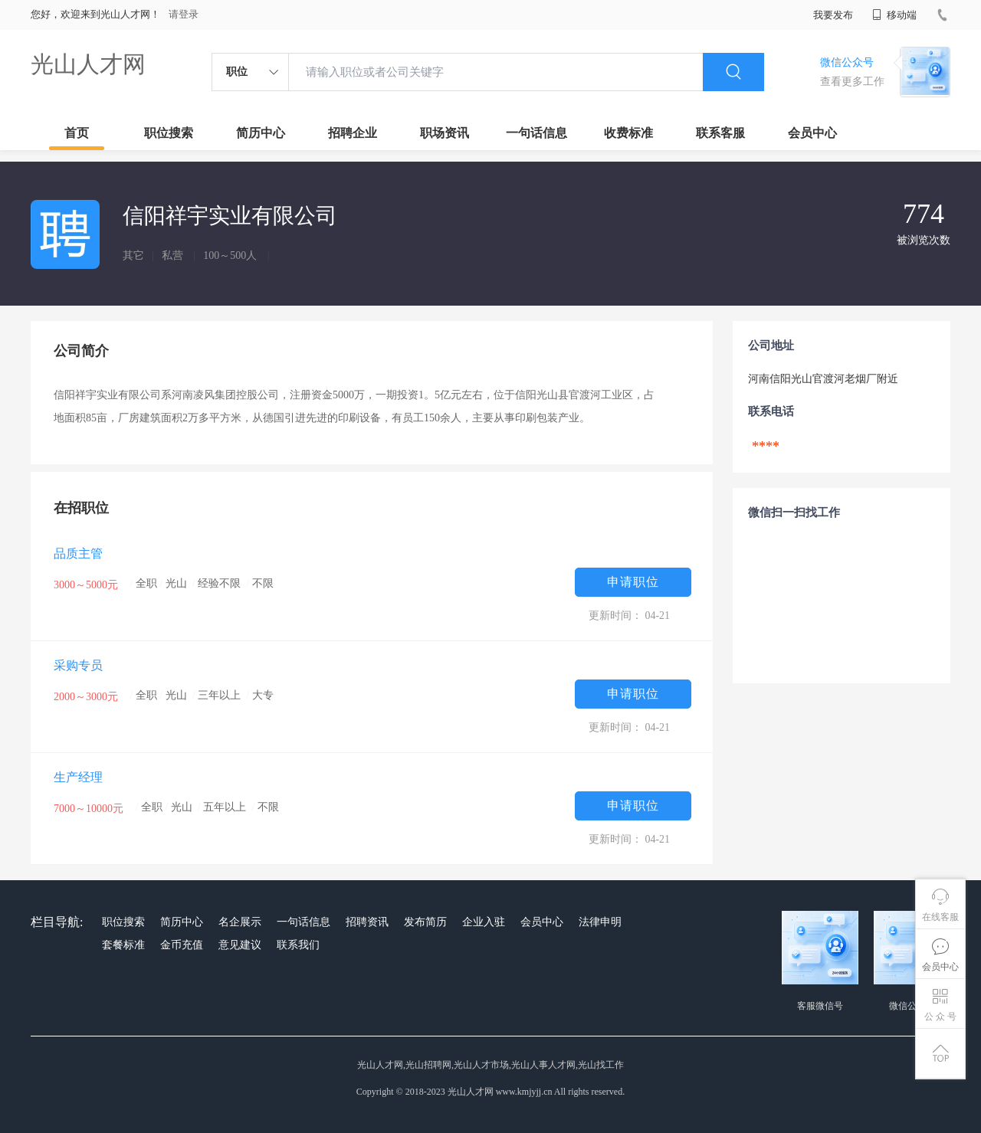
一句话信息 (536, 132)
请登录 (183, 14)
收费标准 (628, 132)
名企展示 (239, 922)
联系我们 (298, 945)
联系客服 (720, 132)
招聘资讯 (367, 922)
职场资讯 (444, 132)
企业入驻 (483, 922)
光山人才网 (88, 64)
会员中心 (812, 132)
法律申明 (600, 922)
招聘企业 (352, 132)
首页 (76, 132)
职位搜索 (168, 132)
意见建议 (239, 945)
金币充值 (181, 945)
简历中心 (260, 132)
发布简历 (425, 922)
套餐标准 (123, 945)
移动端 (894, 15)
